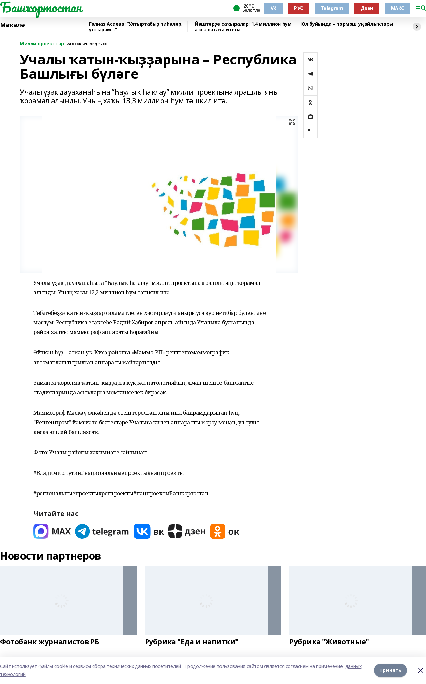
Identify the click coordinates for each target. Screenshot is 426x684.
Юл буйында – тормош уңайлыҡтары (346, 24)
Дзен (367, 8)
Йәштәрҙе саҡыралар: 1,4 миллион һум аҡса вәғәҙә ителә (243, 26)
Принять (390, 670)
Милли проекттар (42, 44)
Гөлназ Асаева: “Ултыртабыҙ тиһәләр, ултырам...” (135, 26)
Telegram (332, 8)
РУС (298, 8)
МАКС (397, 8)
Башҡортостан (41, 7)
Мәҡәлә (12, 25)
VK (273, 8)
